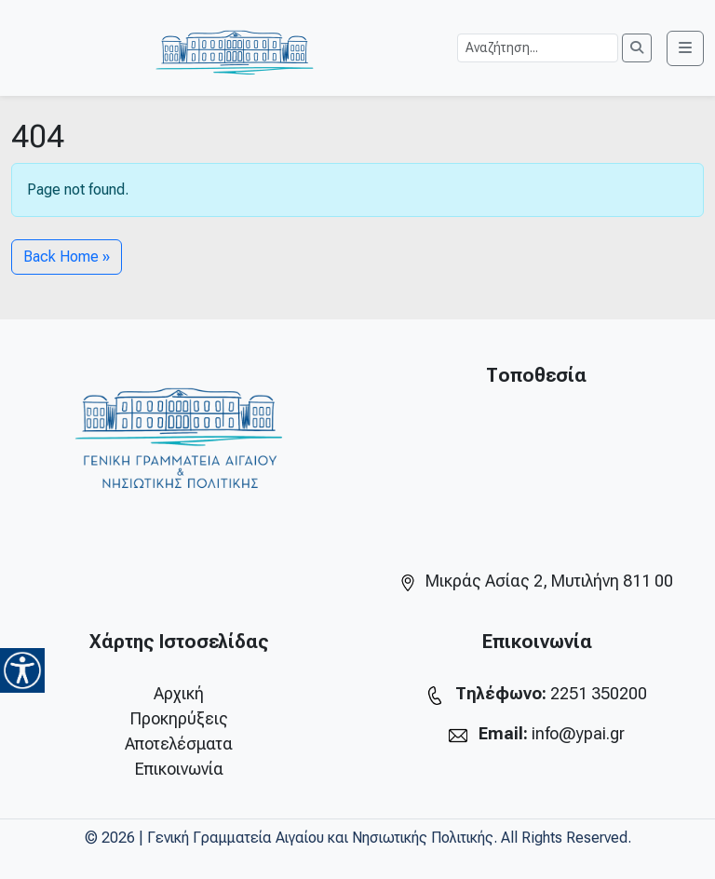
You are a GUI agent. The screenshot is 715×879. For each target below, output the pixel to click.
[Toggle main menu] (685, 48)
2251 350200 (598, 693)
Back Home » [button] (66, 256)
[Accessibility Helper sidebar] (22, 670)
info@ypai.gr (578, 733)
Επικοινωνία (179, 768)
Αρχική (179, 693)
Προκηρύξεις (179, 718)
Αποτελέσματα (179, 743)
